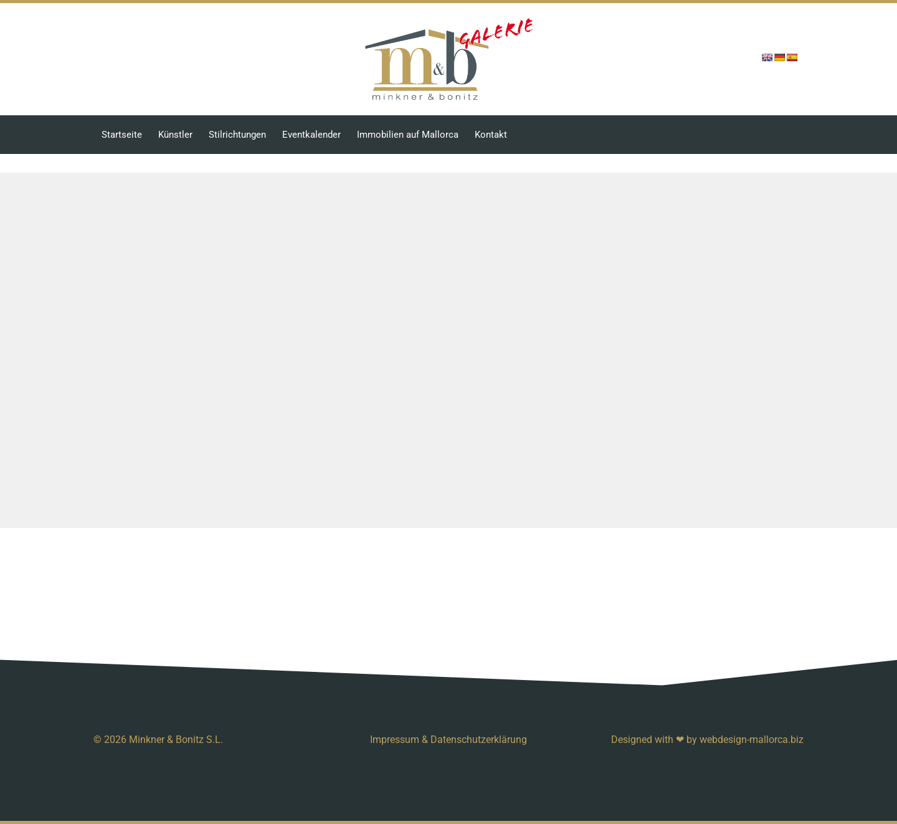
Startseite (122, 134)
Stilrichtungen (237, 134)
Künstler (175, 134)
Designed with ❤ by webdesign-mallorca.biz (707, 739)
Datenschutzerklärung (478, 739)
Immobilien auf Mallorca (407, 134)
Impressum (394, 739)
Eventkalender (311, 134)
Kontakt (491, 134)
